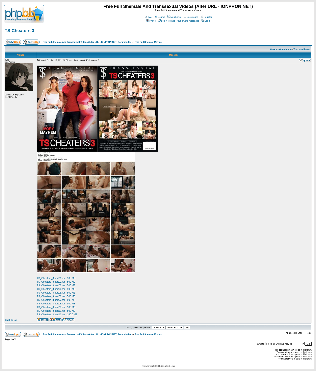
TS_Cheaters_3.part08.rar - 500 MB (56, 303)
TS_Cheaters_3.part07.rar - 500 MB (56, 300)
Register (206, 17)
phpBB (152, 366)
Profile (151, 21)
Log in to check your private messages (178, 21)
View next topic (301, 49)
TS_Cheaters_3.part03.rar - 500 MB (56, 285)
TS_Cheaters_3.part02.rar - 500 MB (56, 281)
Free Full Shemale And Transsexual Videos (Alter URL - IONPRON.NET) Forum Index (87, 42)
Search (160, 17)
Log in (206, 21)
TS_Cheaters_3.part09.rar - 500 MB (56, 307)
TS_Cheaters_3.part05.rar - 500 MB (56, 292)
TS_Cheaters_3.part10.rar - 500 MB (56, 310)
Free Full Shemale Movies (148, 42)
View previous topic (280, 49)
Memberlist (174, 17)
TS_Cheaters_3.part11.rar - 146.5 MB (57, 314)
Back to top (11, 320)
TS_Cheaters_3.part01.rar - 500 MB (56, 278)
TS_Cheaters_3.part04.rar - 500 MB (56, 289)
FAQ (148, 17)
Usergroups (191, 17)
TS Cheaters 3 (19, 30)
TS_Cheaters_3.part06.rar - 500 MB (56, 296)
